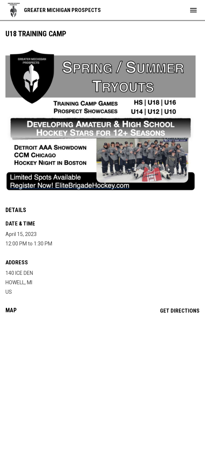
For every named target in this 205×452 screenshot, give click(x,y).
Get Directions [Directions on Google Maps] (180, 311)
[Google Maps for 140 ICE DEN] (102, 375)
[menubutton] (193, 10)
